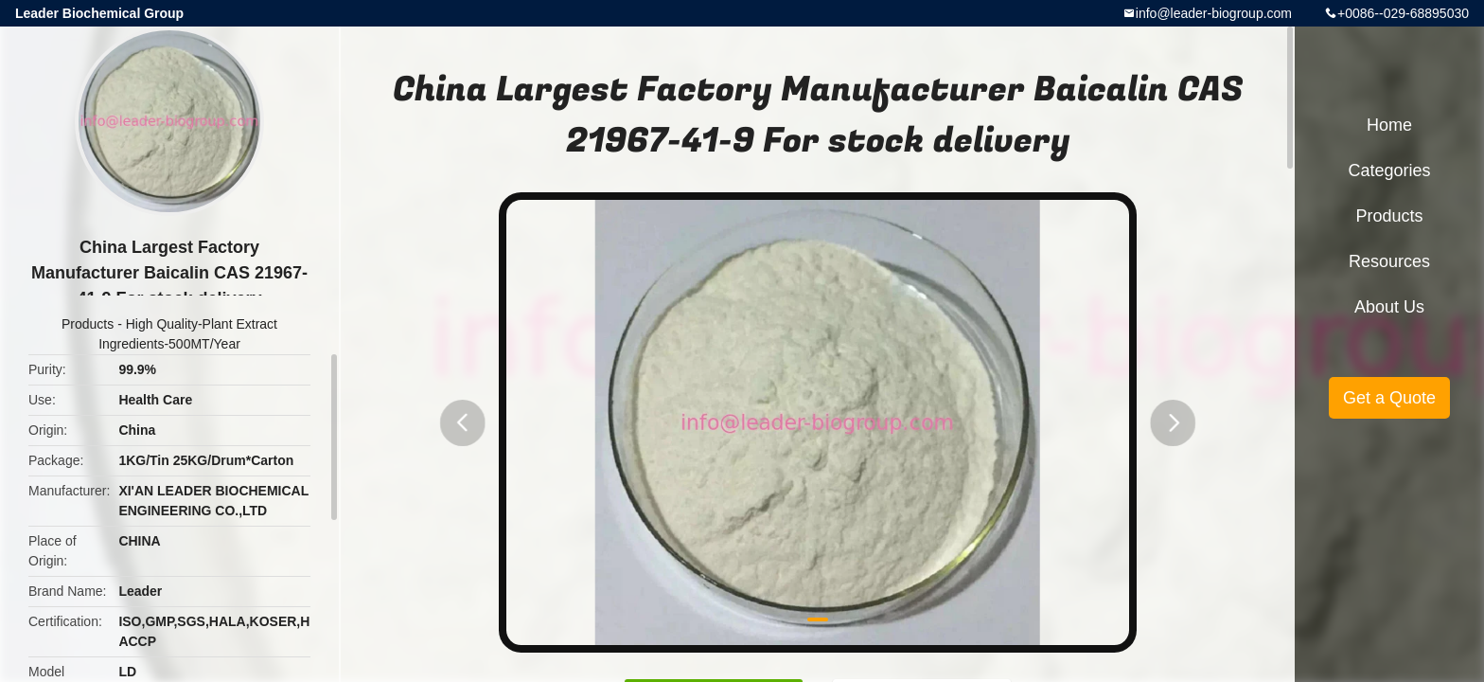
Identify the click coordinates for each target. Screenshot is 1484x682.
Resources (1389, 261)
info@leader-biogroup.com (1214, 13)
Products (88, 324)
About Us (1389, 306)
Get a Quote (1389, 397)
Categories (1389, 170)
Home (1389, 125)
